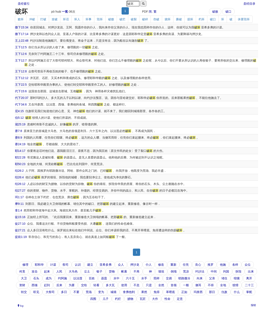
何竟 (22, 271)
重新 (173, 264)
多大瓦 (110, 285)
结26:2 (19, 170)
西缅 (35, 285)
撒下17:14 (21, 34)
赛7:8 (18, 131)
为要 (72, 285)
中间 (214, 271)
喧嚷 (237, 278)
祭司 (65, 264)
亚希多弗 (106, 264)
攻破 (55, 19)
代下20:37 (21, 98)
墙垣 (161, 271)
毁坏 (100, 19)
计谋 (53, 264)
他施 (223, 264)
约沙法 (199, 271)
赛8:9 (18, 137)
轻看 (96, 285)
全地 (223, 285)
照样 (157, 278)
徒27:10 (20, 223)
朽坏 (202, 19)
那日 (212, 292)
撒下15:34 (21, 27)
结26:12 (20, 184)
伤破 (156, 19)
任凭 (186, 264)
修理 (25, 264)
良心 (198, 264)
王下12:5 (21, 47)
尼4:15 (19, 111)
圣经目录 (249, 3)
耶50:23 (20, 164)
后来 (59, 285)
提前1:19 (21, 237)
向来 (200, 278)
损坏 (190, 19)
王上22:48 (21, 40)
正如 (184, 292)
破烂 (122, 19)
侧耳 (198, 285)
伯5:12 (19, 117)
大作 (155, 298)
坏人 (77, 19)
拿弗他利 (129, 292)
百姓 (92, 278)
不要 (76, 292)
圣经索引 (24, 3)
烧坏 (168, 19)
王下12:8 (21, 71)
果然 (144, 292)
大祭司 (50, 292)
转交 (24, 292)
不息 (136, 285)
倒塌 (174, 271)
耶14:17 (20, 150)
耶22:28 (20, 157)
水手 (144, 278)
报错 (253, 305)
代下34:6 (21, 104)
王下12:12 (21, 78)
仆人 (149, 264)
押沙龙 (134, 264)
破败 (215, 11)
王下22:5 (21, 84)
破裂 (134, 19)
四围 (93, 298)
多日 (64, 292)
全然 (161, 285)
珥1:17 (19, 197)
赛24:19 (20, 144)
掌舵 (249, 292)
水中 (116, 278)
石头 (36, 278)
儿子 (106, 298)
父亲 (212, 278)
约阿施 (62, 278)
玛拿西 (198, 292)
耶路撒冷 (184, 278)
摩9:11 (19, 203)
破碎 (145, 19)
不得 (211, 285)
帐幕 (124, 271)
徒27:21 (20, 230)
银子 (99, 271)
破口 (228, 11)
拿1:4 (18, 210)
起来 (47, 271)
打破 (43, 19)
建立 (90, 264)
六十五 (130, 278)
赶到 (47, 285)
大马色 (73, 271)
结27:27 (20, 190)
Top (22, 305)
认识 (78, 264)
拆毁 (238, 271)
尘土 (87, 271)
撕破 (179, 19)
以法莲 (77, 278)
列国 (226, 271)
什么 (237, 292)
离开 (249, 278)
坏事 (88, 19)
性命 (167, 298)
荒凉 (186, 271)
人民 (59, 271)
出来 (251, 271)
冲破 (32, 19)
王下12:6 (21, 54)
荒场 (89, 292)
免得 (157, 292)
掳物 (130, 298)
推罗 (210, 264)
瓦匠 (143, 298)
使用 (124, 285)
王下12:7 (21, 60)
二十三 (249, 285)
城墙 (113, 292)
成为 (49, 278)
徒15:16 (20, 217)
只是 (149, 285)
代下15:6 (21, 91)
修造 (161, 264)
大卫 (24, 278)
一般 (186, 285)
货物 (112, 271)
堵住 (224, 278)
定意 (180, 298)
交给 (84, 285)
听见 (36, 292)
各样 (235, 264)
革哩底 (170, 292)
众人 (121, 264)
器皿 (104, 278)
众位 (248, 264)
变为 (101, 292)
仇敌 (224, 292)
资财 (22, 285)
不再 (136, 271)
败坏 (21, 19)
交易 (169, 278)
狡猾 (235, 285)
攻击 (35, 271)
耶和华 (39, 264)
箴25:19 (20, 124)
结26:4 (19, 177)
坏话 (66, 19)
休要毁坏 (244, 19)
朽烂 (118, 298)
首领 (174, 285)
